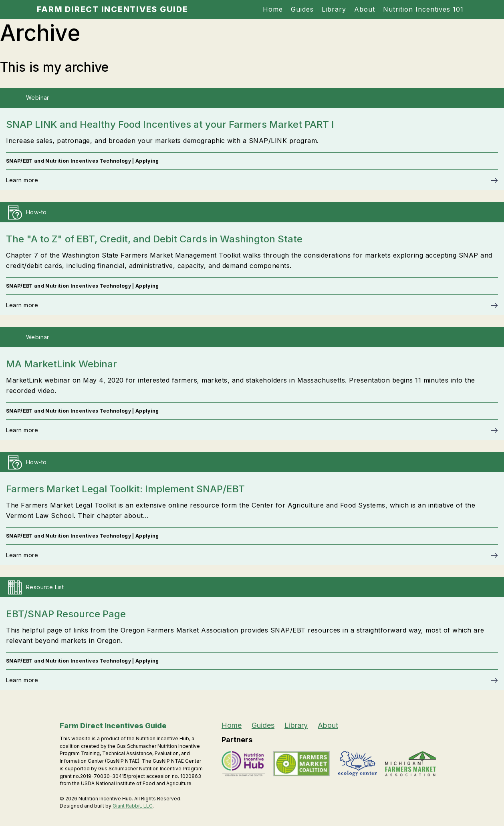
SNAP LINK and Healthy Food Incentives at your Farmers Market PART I (170, 124)
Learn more (22, 180)
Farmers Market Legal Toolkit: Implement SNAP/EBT (125, 489)
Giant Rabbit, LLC (133, 806)
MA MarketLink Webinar (61, 364)
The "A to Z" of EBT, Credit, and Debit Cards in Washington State (154, 239)
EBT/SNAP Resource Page (66, 614)
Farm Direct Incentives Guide (112, 9)
